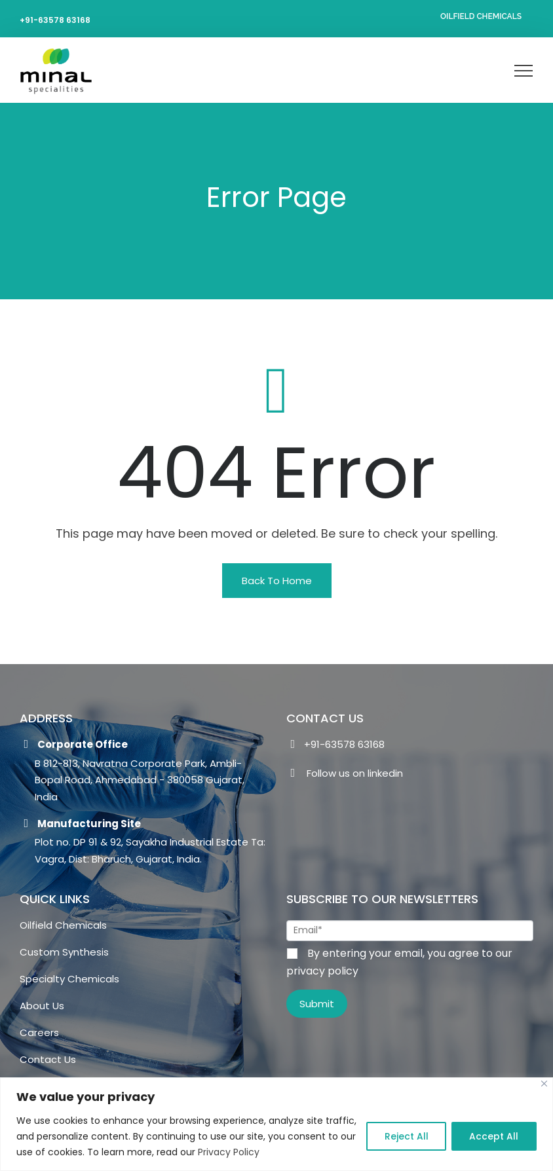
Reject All (403, 1136)
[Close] (544, 1084)
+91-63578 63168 (55, 20)
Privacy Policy (299, 1152)
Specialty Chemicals (69, 979)
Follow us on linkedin (344, 775)
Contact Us (48, 1059)
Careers (39, 1032)
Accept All (493, 1136)
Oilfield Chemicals (481, 16)
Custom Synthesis (64, 952)
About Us (42, 1006)
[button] (277, 580)
